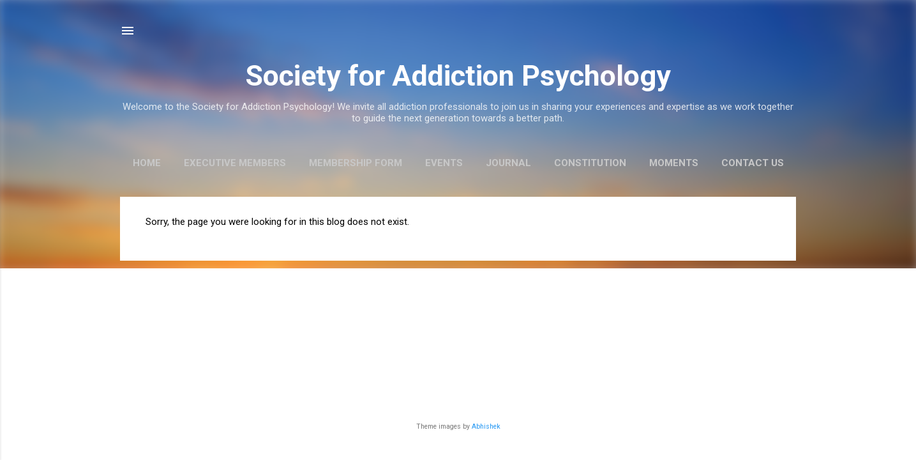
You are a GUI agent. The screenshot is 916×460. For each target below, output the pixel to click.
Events (444, 163)
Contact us (752, 163)
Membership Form (355, 163)
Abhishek (486, 426)
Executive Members (235, 163)
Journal (508, 163)
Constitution (590, 163)
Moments (673, 163)
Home (147, 163)
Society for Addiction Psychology (458, 76)
